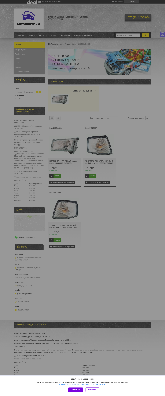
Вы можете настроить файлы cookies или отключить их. (81, 385)
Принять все (75, 389)
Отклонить (92, 389)
